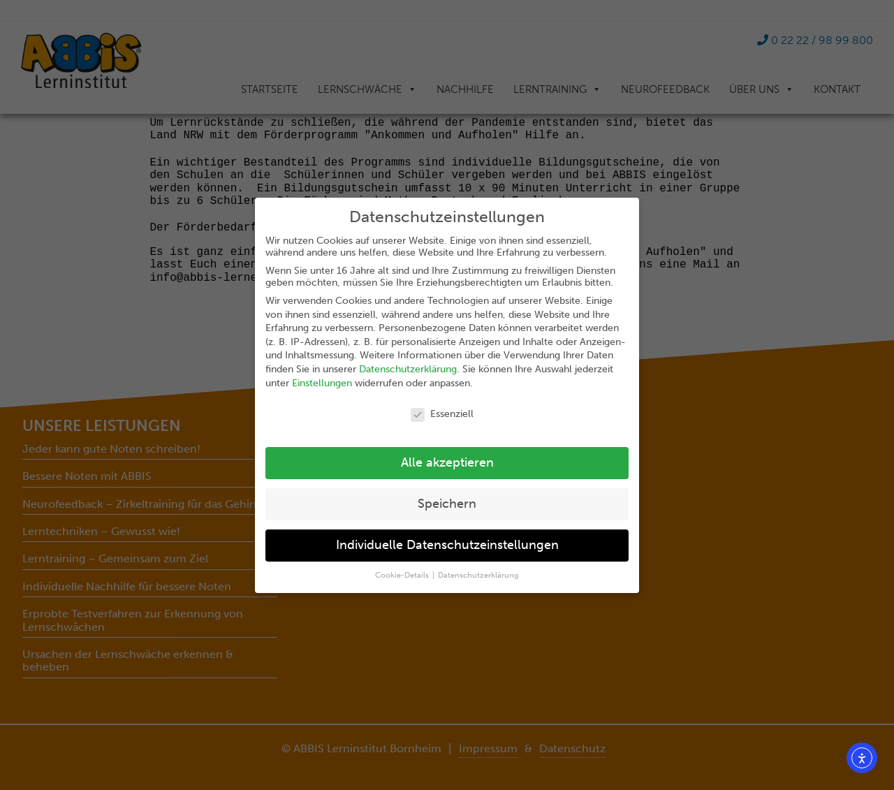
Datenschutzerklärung (408, 369)
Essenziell (442, 414)
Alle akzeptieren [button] (447, 462)
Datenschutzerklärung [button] (478, 575)
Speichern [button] (447, 504)
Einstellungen (322, 383)
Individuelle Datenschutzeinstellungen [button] (447, 545)
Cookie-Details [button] (403, 575)
